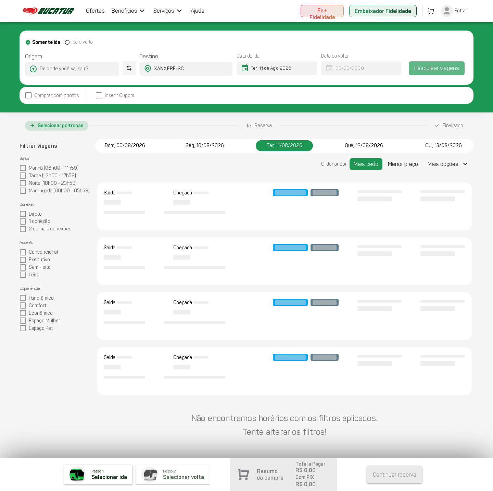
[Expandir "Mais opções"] (448, 164)
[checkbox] (52, 95)
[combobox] (66, 69)
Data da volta (334, 56)
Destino (148, 56)
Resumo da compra (270, 474)
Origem (33, 56)
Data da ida (248, 56)
